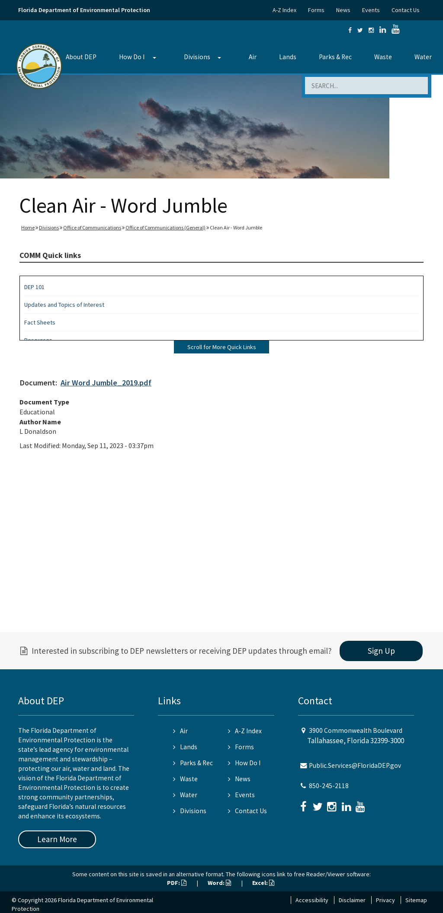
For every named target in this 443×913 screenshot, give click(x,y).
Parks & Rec (335, 57)
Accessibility (311, 900)
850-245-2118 (329, 786)
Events (371, 10)
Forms (316, 10)
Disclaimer (352, 900)
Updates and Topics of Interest (64, 305)
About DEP (81, 57)
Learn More (57, 839)
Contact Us (406, 10)
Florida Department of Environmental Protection (84, 10)
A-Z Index (284, 10)
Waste (383, 57)
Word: (219, 883)
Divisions (197, 57)
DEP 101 (34, 287)
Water (423, 57)
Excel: (263, 883)
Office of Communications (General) (165, 227)
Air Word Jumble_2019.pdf (106, 383)
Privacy (385, 900)
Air (253, 57)
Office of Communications (92, 227)
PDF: (176, 883)
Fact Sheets (39, 322)
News (343, 10)
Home (28, 227)
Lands (287, 57)
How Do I (131, 57)
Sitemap (416, 900)
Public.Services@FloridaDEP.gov (355, 765)
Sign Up (381, 651)
